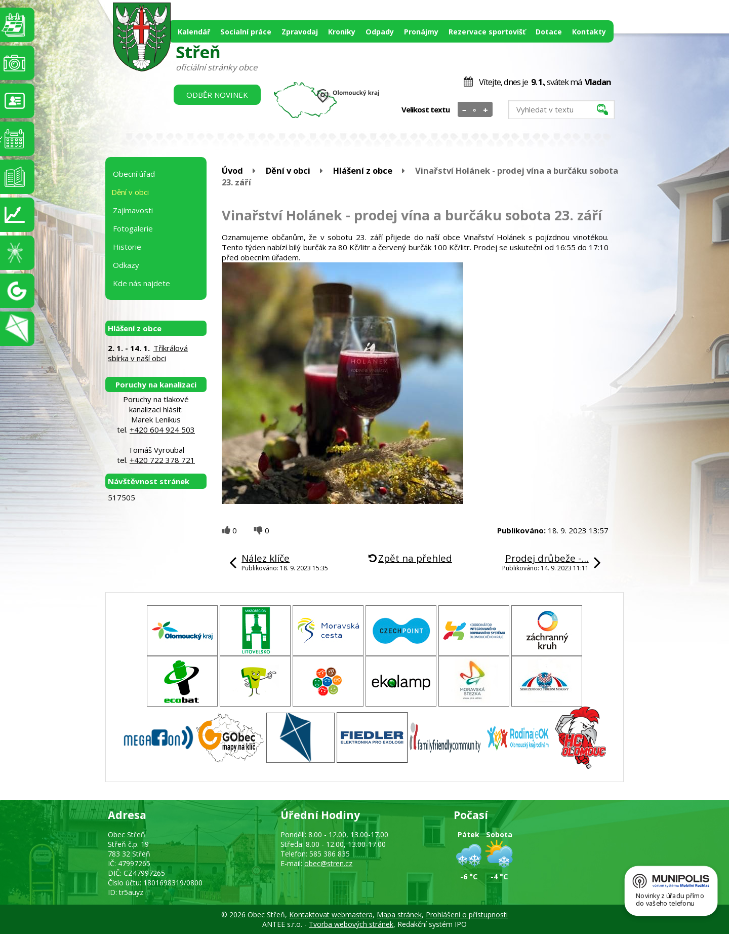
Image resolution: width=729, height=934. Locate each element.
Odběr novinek (217, 95)
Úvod (232, 170)
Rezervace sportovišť (487, 31)
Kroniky (341, 31)
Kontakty (589, 31)
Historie (127, 247)
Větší (485, 110)
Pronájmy (421, 31)
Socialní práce (245, 31)
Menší (464, 110)
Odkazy (126, 265)
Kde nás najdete (141, 283)
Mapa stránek (399, 914)
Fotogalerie (133, 228)
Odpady (380, 31)
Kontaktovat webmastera (331, 914)
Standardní (475, 110)
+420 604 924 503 (162, 429)
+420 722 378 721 (162, 460)
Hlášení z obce (362, 170)
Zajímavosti (133, 210)
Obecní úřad (134, 174)
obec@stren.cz (328, 863)
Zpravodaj (299, 31)
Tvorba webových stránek (351, 924)
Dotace (549, 31)
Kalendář (194, 31)
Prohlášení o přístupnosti (467, 914)
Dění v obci (288, 170)
